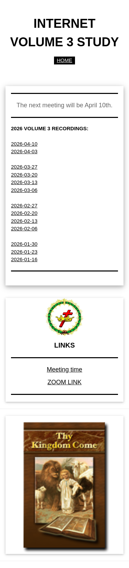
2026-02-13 (24, 221)
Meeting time (64, 369)
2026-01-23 (24, 252)
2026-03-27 (24, 167)
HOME (64, 60)
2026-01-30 (24, 244)
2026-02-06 (24, 228)
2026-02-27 (24, 205)
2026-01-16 (24, 259)
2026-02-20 (24, 213)
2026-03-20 (24, 175)
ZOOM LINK (64, 382)
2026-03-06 (24, 190)
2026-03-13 (24, 182)
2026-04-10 (24, 144)
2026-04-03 (24, 151)
